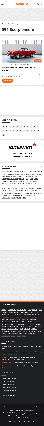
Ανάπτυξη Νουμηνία (22, 417)
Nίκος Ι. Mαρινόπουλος (8, 346)
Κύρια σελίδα (6, 24)
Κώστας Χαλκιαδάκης (9, 390)
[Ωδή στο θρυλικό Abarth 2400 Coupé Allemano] (22, 51)
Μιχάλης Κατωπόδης (9, 387)
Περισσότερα (7, 80)
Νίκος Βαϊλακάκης (8, 384)
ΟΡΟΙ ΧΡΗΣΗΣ (15, 407)
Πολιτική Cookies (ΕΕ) (27, 410)
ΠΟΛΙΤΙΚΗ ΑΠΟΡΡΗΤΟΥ (27, 407)
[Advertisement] (22, 226)
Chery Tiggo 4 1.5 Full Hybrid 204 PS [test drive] (24, 362)
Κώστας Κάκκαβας (8, 65)
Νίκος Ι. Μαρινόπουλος (10, 378)
